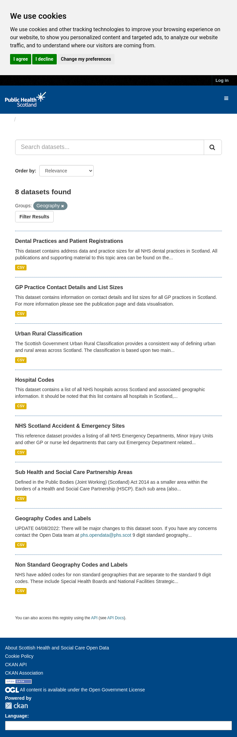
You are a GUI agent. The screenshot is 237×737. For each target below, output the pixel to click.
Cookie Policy (19, 656)
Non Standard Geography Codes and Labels (71, 565)
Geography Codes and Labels (53, 518)
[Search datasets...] (109, 147)
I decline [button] (44, 59)
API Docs (115, 618)
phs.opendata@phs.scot (106, 535)
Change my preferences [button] (86, 59)
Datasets (31, 119)
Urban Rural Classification (48, 333)
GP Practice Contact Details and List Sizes (69, 287)
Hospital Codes (34, 380)
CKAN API (16, 664)
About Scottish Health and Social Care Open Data (57, 647)
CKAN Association (24, 673)
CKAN (16, 705)
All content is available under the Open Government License (75, 689)
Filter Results (34, 216)
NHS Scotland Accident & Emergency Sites (70, 426)
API (94, 618)
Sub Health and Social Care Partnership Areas (74, 472)
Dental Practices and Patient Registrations (69, 241)
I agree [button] (20, 59)
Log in (222, 80)
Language (16, 716)
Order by (25, 170)
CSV (21, 267)
